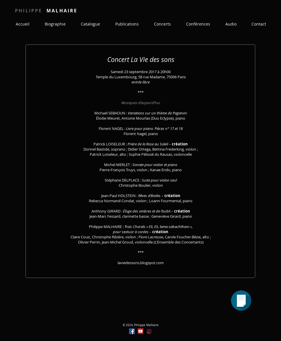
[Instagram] (149, 331)
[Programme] (241, 301)
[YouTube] (140, 331)
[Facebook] (132, 331)
